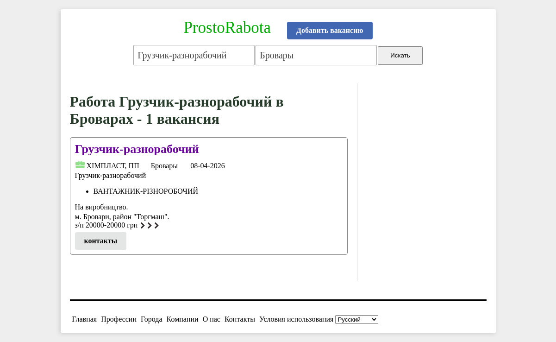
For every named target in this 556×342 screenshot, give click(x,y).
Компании (183, 319)
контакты (101, 241)
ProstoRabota (227, 28)
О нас (211, 319)
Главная (84, 319)
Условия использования (296, 319)
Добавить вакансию (329, 30)
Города (151, 319)
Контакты (240, 319)
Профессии (119, 319)
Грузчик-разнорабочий (137, 149)
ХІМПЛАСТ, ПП (113, 166)
